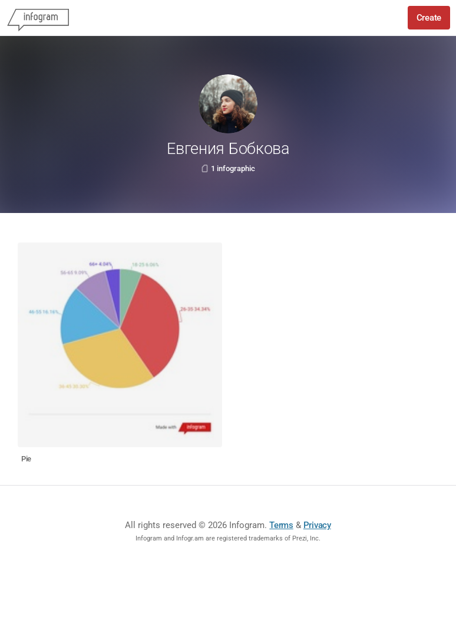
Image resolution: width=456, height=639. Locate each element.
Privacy (317, 525)
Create (429, 17)
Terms (281, 525)
